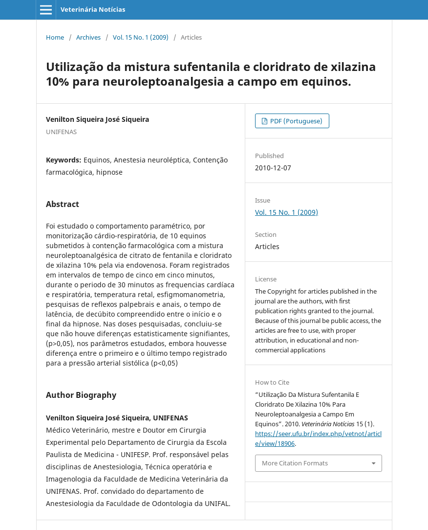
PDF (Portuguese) (295, 120)
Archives (88, 37)
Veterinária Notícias (93, 9)
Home (55, 37)
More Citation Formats (295, 463)
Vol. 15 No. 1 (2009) (141, 37)
